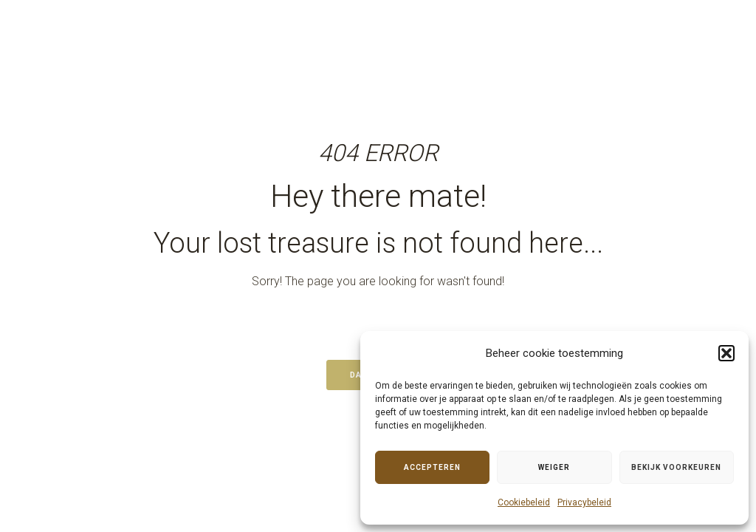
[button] (726, 353)
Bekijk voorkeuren (676, 467)
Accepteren (432, 467)
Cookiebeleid (524, 502)
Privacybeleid (584, 502)
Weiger (554, 467)
